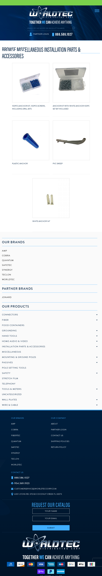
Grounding (9, 330)
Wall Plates (9, 399)
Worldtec (8, 279)
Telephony (8, 383)
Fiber (5, 320)
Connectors (10, 314)
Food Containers (13, 325)
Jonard (7, 297)
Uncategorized (12, 394)
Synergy (7, 270)
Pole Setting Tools (14, 367)
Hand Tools (9, 336)
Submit (51, 527)
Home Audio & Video (15, 341)
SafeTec (7, 265)
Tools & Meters (12, 389)
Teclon (6, 274)
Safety (6, 373)
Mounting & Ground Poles (19, 357)
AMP (4, 250)
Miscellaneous (11, 351)
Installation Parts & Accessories (23, 346)
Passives (7, 362)
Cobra (6, 255)
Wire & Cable (10, 405)
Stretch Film (10, 378)
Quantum (8, 260)
